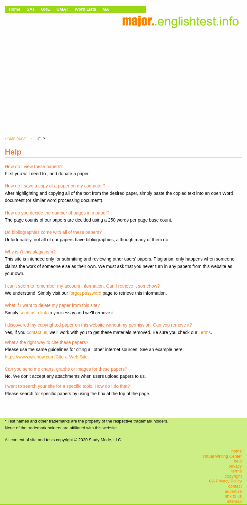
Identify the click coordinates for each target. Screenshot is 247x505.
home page (15, 139)
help (238, 461)
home (236, 451)
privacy (235, 466)
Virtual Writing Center (222, 456)
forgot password (85, 293)
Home (14, 9)
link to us (233, 496)
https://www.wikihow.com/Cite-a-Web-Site (46, 356)
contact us (37, 332)
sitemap (234, 501)
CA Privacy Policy (225, 481)
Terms (204, 332)
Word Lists (85, 9)
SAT (31, 9)
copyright (233, 476)
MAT (107, 9)
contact (235, 486)
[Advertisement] (123, 76)
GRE (45, 9)
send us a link (33, 312)
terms (236, 471)
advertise (233, 491)
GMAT (62, 9)
